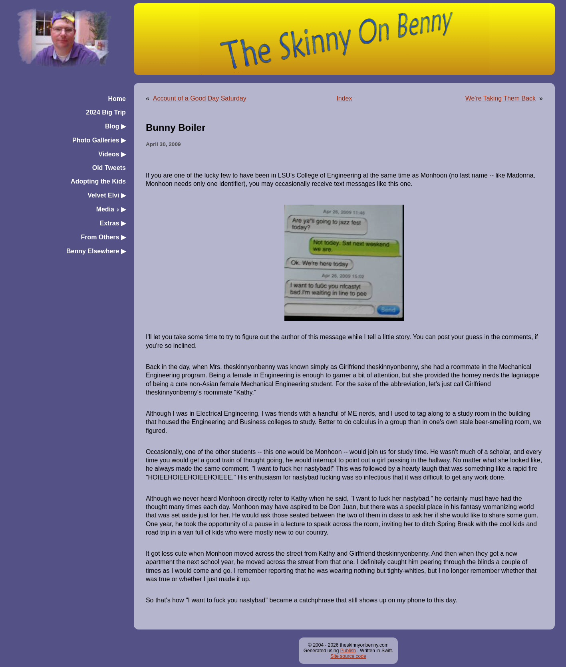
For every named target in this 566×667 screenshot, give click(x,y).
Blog (115, 126)
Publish (348, 650)
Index (344, 98)
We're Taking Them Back (500, 98)
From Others (103, 237)
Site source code (348, 656)
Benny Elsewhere (96, 251)
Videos (112, 154)
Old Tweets (109, 167)
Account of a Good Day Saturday (199, 98)
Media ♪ (111, 209)
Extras (113, 223)
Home (116, 98)
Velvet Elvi (106, 195)
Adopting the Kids (98, 181)
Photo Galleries (99, 140)
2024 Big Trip (106, 112)
